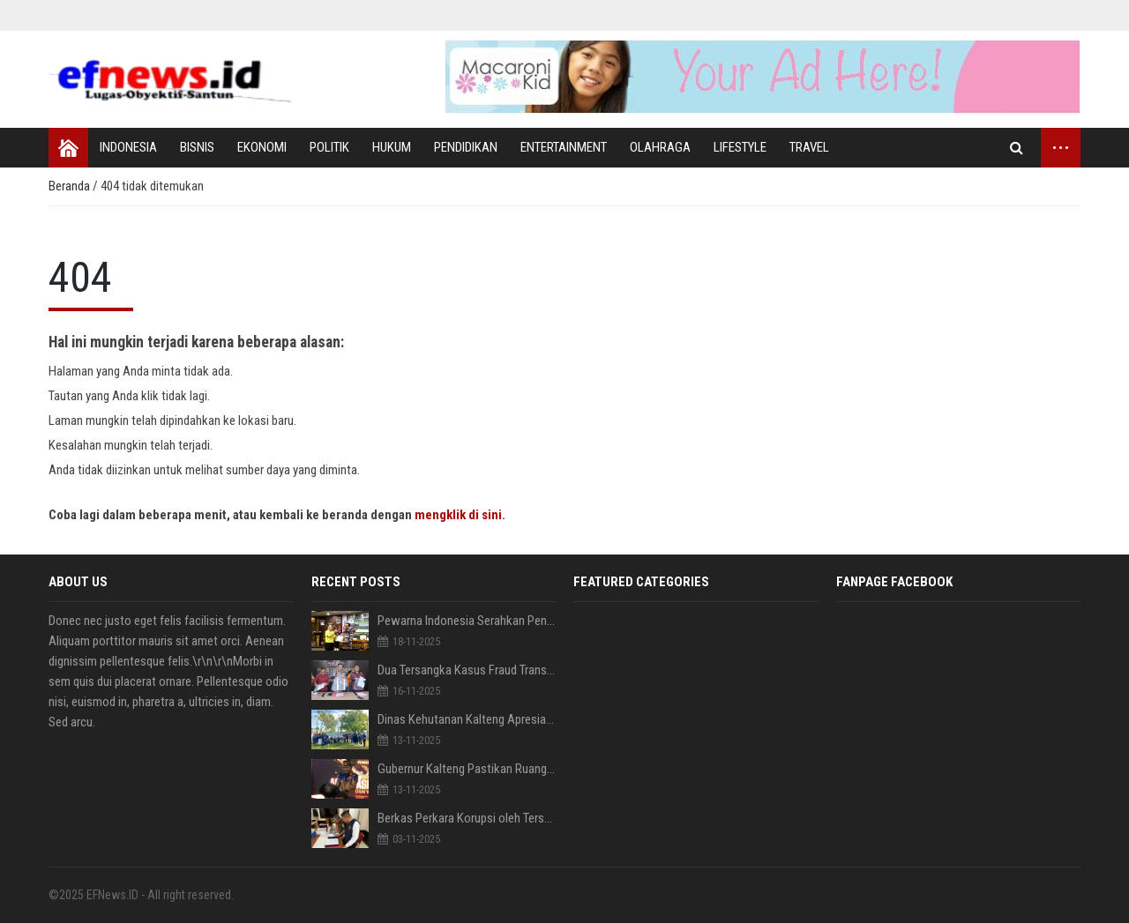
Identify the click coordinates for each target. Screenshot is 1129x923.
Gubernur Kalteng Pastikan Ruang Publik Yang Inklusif (467, 769)
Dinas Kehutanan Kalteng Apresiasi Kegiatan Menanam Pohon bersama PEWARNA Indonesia (467, 719)
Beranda (71, 186)
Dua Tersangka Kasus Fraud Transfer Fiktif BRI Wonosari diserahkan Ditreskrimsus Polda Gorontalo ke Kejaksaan (467, 670)
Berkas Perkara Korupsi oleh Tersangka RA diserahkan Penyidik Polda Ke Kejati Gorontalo (467, 818)
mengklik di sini (458, 515)
